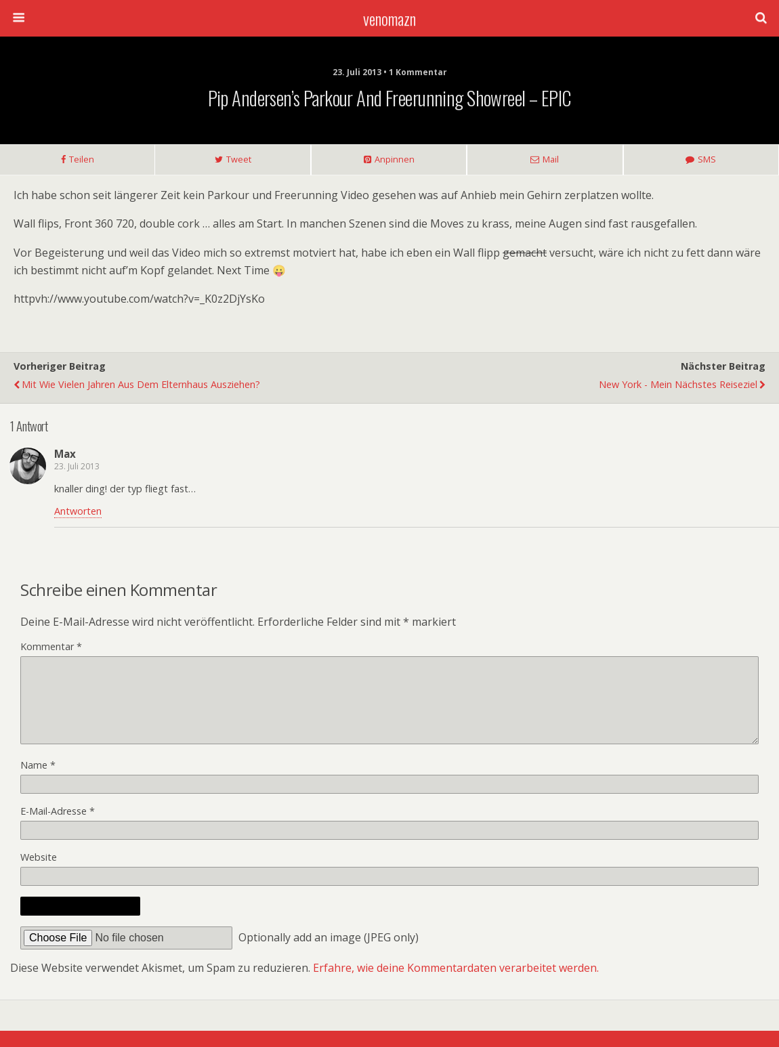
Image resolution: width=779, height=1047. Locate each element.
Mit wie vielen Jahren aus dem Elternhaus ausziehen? (141, 384)
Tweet (238, 159)
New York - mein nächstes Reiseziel (678, 384)
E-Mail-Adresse (57, 827)
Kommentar (51, 646)
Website (38, 873)
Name (38, 781)
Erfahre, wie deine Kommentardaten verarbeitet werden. (456, 984)
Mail (551, 159)
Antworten (78, 511)
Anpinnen (395, 159)
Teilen (81, 159)
